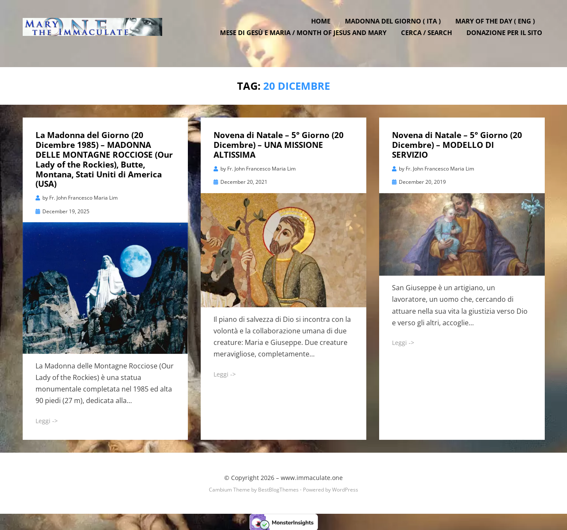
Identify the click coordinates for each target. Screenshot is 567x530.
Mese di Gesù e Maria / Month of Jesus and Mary (306, 38)
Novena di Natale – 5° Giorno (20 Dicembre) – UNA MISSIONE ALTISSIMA (279, 144)
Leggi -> (47, 420)
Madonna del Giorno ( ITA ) (395, 27)
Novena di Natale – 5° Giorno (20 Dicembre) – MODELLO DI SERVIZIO (457, 144)
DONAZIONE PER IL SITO (507, 38)
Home (323, 27)
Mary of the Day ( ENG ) (497, 27)
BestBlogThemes (278, 488)
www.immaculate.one (312, 477)
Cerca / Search (429, 38)
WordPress (345, 488)
